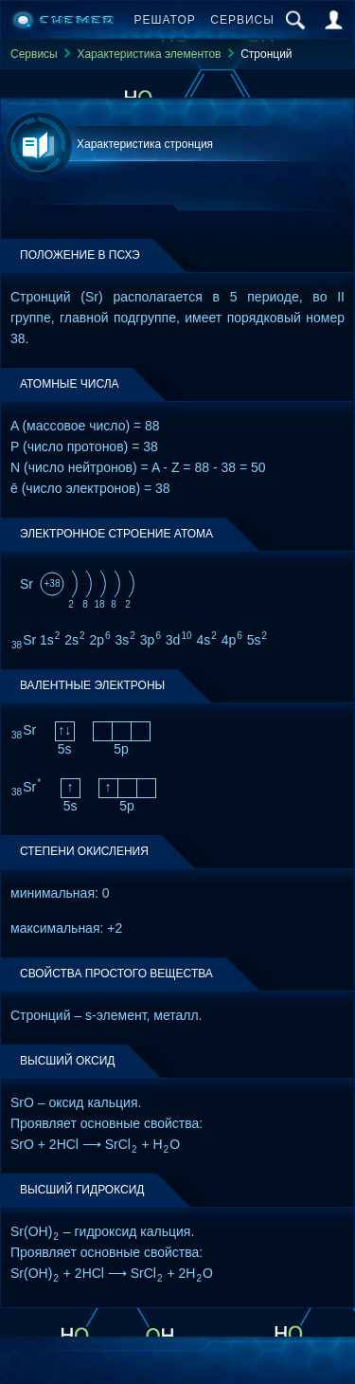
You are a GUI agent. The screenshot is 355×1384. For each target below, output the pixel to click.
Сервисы (242, 20)
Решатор (165, 20)
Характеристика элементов (149, 54)
